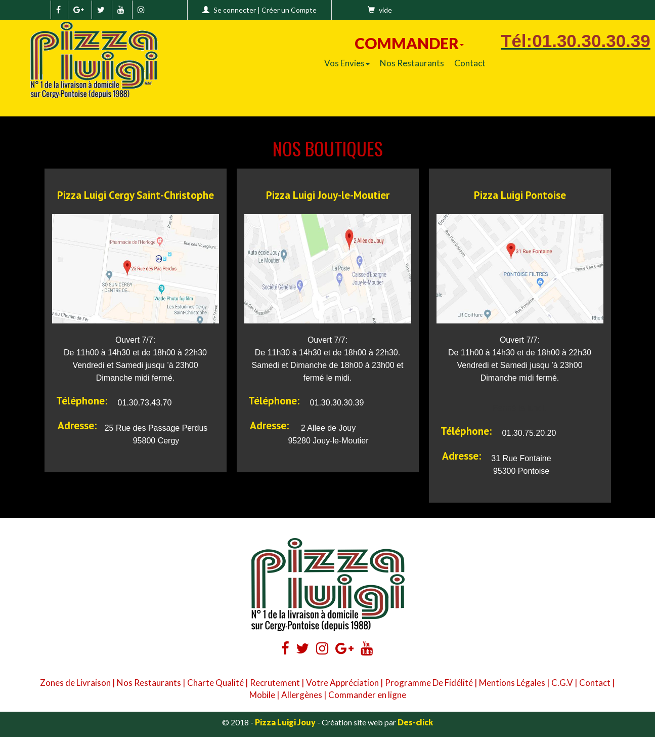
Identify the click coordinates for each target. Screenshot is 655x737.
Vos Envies (347, 63)
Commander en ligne (367, 694)
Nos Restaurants (412, 63)
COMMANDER (409, 43)
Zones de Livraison (75, 682)
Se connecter (234, 10)
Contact (470, 63)
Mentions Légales (512, 682)
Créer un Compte (289, 10)
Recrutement (275, 682)
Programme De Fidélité (429, 682)
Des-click (415, 722)
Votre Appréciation (342, 682)
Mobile (262, 694)
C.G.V (562, 682)
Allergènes (301, 694)
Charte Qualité (215, 682)
